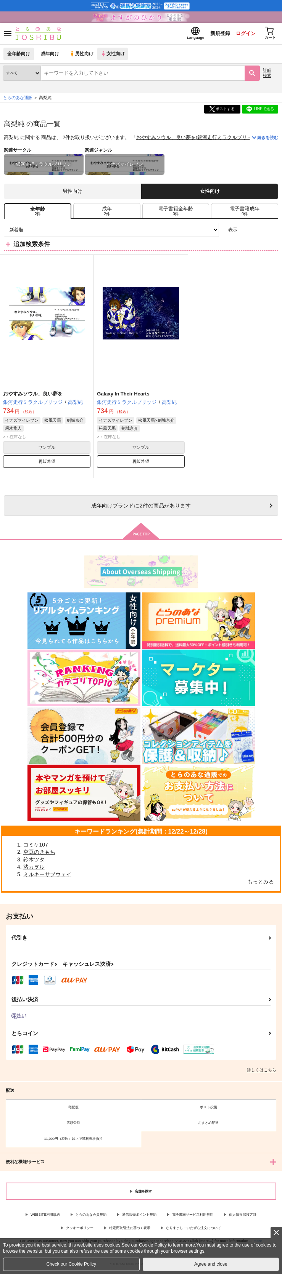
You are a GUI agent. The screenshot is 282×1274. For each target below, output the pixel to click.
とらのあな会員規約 (91, 1216)
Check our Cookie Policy (71, 1264)
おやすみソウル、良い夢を (166, 139)
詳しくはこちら (261, 1071)
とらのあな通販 (17, 98)
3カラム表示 (246, 231)
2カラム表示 (259, 231)
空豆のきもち (39, 853)
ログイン (244, 34)
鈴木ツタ (34, 861)
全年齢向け (18, 55)
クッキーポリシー (79, 1229)
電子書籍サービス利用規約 (192, 1216)
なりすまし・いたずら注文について (193, 1229)
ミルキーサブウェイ (47, 875)
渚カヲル (34, 868)
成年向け (50, 55)
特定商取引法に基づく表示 (129, 1229)
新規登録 (218, 34)
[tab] (106, 212)
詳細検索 (267, 74)
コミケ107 (35, 846)
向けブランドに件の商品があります (140, 507)
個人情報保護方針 (242, 1216)
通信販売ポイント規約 (139, 1216)
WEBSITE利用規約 (45, 1216)
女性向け (114, 55)
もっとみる (260, 883)
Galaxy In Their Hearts (123, 395)
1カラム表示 (272, 231)
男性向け (82, 55)
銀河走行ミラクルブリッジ (227, 139)
